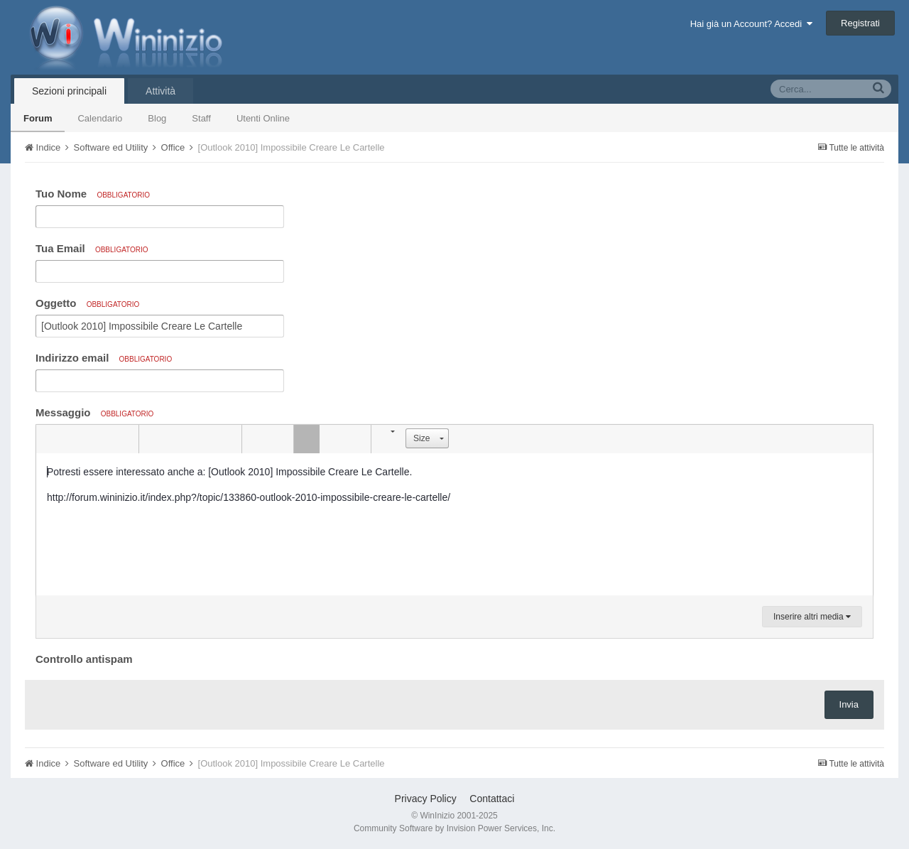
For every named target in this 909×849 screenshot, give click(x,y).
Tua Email (92, 248)
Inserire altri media (812, 617)
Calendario (99, 118)
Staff (201, 118)
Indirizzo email (104, 358)
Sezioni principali (69, 91)
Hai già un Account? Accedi (751, 23)
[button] (49, 439)
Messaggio (94, 412)
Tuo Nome (93, 194)
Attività (160, 91)
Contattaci (491, 798)
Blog (157, 118)
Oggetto (87, 303)
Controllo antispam (84, 659)
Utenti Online (263, 118)
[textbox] (454, 524)
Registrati (860, 23)
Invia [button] (849, 704)
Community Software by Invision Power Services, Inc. (454, 828)
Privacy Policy (426, 798)
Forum (37, 118)
